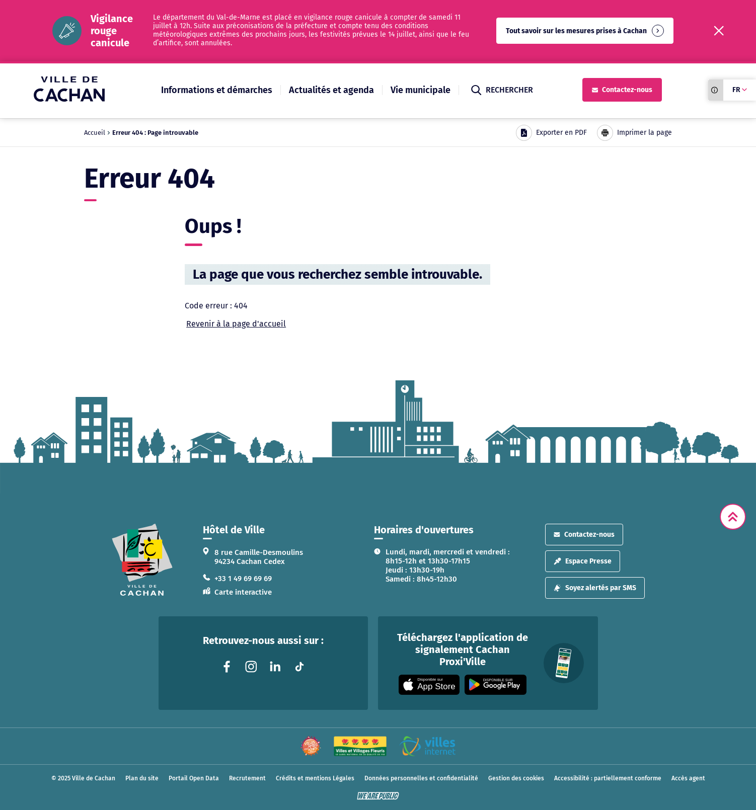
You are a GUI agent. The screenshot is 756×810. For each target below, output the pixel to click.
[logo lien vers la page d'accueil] (142, 560)
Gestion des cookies (516, 778)
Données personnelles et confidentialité (421, 778)
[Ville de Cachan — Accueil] (69, 99)
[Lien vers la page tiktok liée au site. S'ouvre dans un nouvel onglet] (299, 667)
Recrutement (247, 778)
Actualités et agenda (331, 90)
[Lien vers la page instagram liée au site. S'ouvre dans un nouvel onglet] (251, 667)
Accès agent (688, 778)
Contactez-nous (622, 90)
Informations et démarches (216, 90)
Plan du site (142, 778)
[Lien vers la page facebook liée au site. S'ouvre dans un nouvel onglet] (227, 667)
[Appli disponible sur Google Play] (495, 685)
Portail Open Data (194, 778)
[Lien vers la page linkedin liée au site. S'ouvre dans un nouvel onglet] (275, 667)
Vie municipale (420, 90)
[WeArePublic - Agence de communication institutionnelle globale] (378, 796)
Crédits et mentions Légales (315, 778)
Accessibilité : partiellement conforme (607, 778)
